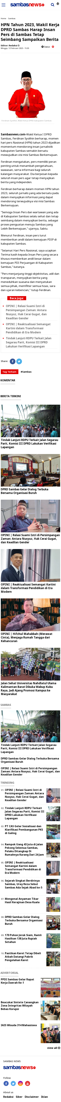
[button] (57, 2)
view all (53, 1048)
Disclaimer (32, 1097)
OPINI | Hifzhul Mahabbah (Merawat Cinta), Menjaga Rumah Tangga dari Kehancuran (26, 637)
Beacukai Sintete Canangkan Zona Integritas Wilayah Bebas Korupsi (20, 1005)
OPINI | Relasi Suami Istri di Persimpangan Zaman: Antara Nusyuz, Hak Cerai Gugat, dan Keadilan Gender (30, 538)
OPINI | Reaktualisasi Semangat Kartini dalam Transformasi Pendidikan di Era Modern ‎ (28, 328)
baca (45, 46)
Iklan (44, 1097)
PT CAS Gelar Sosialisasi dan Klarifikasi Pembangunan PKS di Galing (24, 829)
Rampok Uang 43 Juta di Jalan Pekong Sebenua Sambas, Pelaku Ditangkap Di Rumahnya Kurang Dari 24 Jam (24, 849)
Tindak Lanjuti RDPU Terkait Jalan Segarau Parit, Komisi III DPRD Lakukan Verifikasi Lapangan (28, 342)
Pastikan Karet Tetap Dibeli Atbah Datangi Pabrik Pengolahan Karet (23, 956)
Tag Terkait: (9, 371)
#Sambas (26, 371)
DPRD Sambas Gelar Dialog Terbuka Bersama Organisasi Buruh (24, 491)
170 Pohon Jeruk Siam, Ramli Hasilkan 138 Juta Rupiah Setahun (23, 938)
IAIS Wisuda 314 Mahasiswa (19, 1025)
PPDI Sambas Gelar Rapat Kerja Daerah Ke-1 (17, 981)
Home (3, 18)
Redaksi (8, 1097)
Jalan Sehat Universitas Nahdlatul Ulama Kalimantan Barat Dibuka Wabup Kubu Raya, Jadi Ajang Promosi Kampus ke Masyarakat (28, 688)
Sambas (11, 18)
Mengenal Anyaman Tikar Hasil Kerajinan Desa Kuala (22, 900)
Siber (19, 1097)
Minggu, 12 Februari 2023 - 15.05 (15, 48)
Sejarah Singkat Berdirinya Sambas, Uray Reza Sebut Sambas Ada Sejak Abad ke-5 (23, 884)
